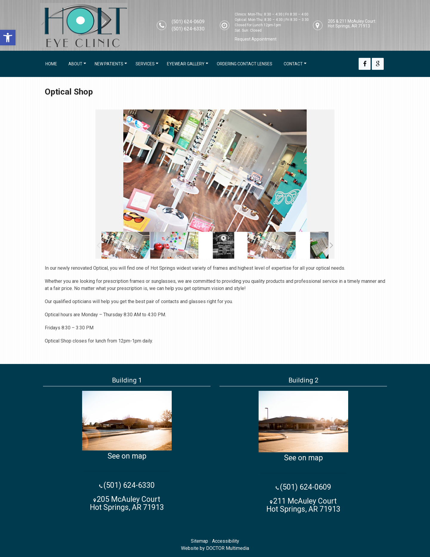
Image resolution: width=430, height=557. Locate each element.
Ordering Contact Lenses (244, 63)
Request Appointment (256, 39)
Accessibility (225, 541)
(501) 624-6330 (188, 29)
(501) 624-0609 (188, 21)
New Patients (109, 63)
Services (145, 63)
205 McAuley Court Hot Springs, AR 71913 (127, 503)
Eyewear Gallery (186, 63)
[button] (8, 37)
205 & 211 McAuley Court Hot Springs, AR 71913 (351, 23)
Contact (293, 63)
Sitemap (199, 541)
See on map (127, 456)
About (75, 63)
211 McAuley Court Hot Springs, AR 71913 (303, 505)
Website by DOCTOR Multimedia (215, 548)
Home (51, 63)
